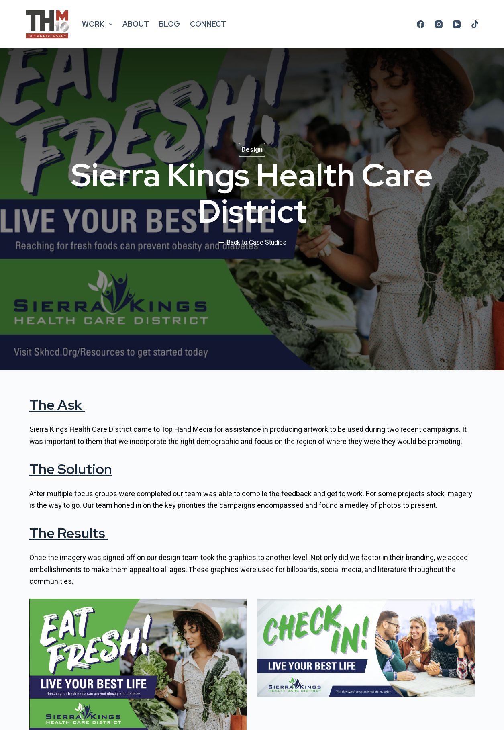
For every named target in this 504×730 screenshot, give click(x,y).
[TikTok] (475, 24)
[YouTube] (457, 24)
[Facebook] (420, 24)
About (135, 24)
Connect (208, 24)
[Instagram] (439, 24)
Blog (169, 24)
